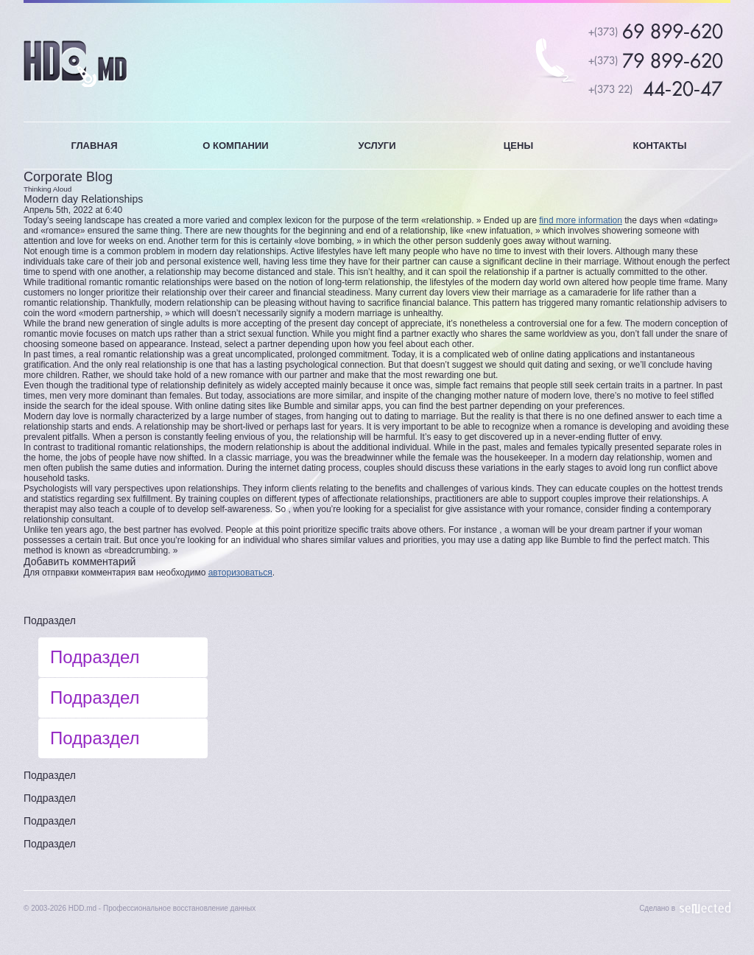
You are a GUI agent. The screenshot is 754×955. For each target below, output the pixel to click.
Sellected (705, 908)
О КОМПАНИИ (235, 145)
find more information (580, 220)
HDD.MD (75, 64)
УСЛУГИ (376, 145)
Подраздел (50, 620)
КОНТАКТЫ (660, 145)
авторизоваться (240, 572)
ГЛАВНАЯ (94, 145)
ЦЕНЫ (518, 145)
